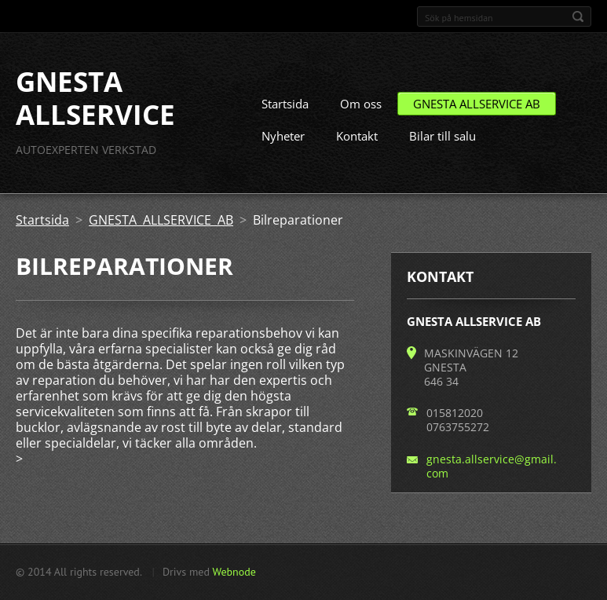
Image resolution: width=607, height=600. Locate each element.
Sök (578, 16)
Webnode (233, 572)
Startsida (285, 104)
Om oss (361, 104)
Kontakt (357, 136)
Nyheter (283, 136)
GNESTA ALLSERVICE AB (476, 104)
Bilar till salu (442, 136)
